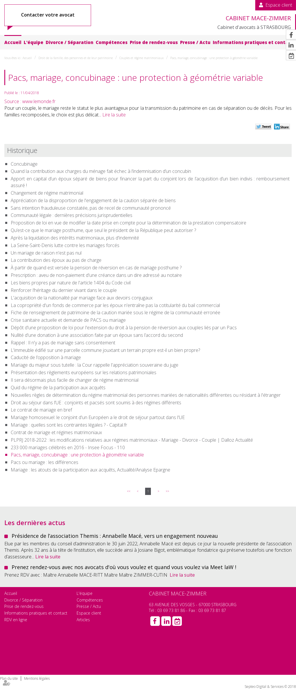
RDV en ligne (15, 619)
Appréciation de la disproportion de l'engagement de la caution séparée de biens (93, 200)
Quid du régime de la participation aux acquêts (58, 387)
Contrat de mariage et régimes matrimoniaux (56, 432)
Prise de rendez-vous (154, 42)
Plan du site (9, 678)
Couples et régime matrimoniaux (141, 58)
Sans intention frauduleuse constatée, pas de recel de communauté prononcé (91, 208)
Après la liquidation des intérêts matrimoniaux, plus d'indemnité (75, 238)
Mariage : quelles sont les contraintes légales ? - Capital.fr (69, 425)
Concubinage (24, 164)
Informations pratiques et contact (253, 42)
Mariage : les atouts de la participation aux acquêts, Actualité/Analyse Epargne (90, 470)
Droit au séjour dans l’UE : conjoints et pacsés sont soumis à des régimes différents (96, 402)
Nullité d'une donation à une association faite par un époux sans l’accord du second (97, 335)
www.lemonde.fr (39, 101)
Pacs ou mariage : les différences (44, 462)
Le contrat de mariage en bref (41, 410)
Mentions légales (37, 678)
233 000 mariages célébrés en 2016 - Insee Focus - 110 (68, 447)
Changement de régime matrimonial (47, 193)
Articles (83, 619)
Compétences (111, 42)
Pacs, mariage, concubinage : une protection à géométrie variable (214, 58)
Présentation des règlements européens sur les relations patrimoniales (83, 372)
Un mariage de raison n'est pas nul (46, 253)
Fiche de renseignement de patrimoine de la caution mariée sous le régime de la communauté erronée (115, 312)
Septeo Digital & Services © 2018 (270, 686)
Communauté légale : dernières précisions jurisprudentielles (71, 215)
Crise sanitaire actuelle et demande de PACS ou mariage (68, 320)
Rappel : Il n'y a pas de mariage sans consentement (63, 342)
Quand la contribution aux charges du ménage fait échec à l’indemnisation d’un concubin (101, 171)
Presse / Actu (195, 42)
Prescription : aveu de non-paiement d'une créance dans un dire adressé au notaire (96, 275)
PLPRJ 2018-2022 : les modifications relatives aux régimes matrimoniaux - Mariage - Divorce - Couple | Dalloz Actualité (132, 440)
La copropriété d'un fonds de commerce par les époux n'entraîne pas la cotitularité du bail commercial (115, 305)
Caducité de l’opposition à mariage (46, 357)
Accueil (12, 42)
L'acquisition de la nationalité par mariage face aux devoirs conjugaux (82, 298)
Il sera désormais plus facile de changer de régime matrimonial (74, 380)
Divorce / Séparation (69, 42)
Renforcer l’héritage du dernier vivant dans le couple (64, 290)
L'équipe (33, 42)
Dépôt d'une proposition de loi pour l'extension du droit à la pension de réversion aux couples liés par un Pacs (124, 327)
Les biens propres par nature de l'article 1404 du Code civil (71, 282)
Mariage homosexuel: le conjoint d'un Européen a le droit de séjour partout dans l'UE (98, 417)
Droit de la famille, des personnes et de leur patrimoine (75, 58)
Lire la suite (114, 115)
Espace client (278, 5)
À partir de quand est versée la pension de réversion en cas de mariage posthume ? (96, 267)
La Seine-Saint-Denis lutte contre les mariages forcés (65, 245)
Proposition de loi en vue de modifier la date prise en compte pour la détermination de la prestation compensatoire (128, 223)
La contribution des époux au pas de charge (56, 260)
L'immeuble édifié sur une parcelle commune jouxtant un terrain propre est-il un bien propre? (105, 350)
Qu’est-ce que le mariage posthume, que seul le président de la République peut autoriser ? (103, 230)
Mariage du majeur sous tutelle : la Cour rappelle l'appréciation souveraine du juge (94, 365)
